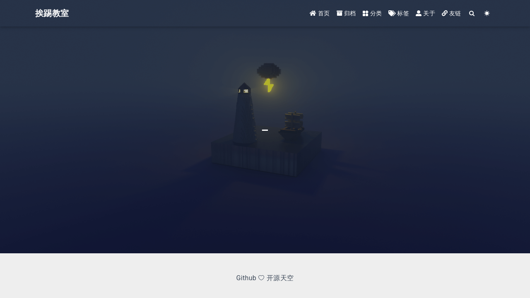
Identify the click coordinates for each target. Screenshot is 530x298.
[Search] (472, 13)
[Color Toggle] (487, 13)
